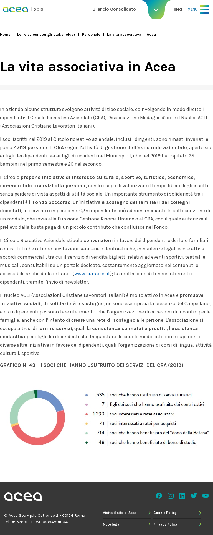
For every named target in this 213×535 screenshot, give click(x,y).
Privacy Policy (165, 524)
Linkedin (182, 495)
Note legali (112, 524)
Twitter (194, 495)
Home (5, 34)
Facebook (159, 495)
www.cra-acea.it (92, 274)
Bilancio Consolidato (114, 9)
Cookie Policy (165, 513)
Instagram (170, 495)
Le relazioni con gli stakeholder (46, 34)
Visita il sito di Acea (120, 513)
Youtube (205, 495)
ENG (178, 9)
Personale (91, 34)
